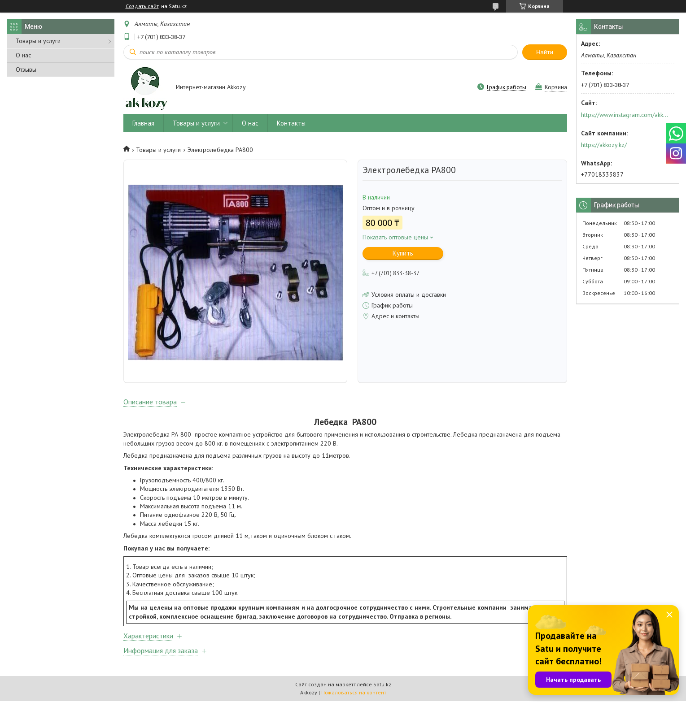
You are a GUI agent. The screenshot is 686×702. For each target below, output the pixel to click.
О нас (23, 55)
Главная (143, 123)
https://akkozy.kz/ (604, 145)
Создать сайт (142, 6)
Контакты (291, 123)
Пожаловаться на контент (353, 693)
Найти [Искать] (544, 52)
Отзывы (26, 69)
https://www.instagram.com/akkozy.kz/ (625, 115)
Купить (403, 253)
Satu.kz (382, 685)
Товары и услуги (38, 41)
